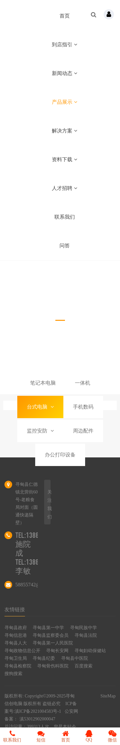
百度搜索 (83, 666)
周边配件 (83, 430)
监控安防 (40, 430)
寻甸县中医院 (74, 658)
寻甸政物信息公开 (22, 650)
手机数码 (83, 407)
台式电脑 (40, 407)
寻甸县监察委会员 (50, 635)
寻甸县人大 (15, 643)
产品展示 (64, 102)
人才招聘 (64, 188)
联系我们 (64, 217)
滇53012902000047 (37, 719)
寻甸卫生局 (15, 658)
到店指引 (64, 44)
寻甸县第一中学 (48, 627)
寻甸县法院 (86, 635)
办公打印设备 (60, 454)
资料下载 (64, 159)
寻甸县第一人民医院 (53, 643)
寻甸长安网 (57, 650)
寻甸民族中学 (83, 627)
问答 (65, 245)
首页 (65, 16)
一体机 (82, 383)
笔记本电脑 (43, 383)
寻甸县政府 (15, 627)
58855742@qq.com (35, 584)
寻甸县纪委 (44, 658)
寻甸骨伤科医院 (52, 666)
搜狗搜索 (13, 673)
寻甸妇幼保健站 (90, 650)
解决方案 (64, 130)
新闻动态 (64, 73)
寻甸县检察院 (17, 666)
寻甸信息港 (15, 635)
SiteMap (108, 696)
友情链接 (14, 609)
